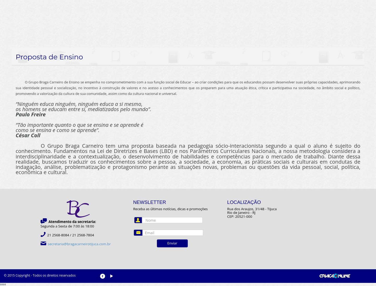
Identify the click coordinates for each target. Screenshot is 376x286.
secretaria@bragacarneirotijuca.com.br (79, 244)
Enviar (172, 243)
